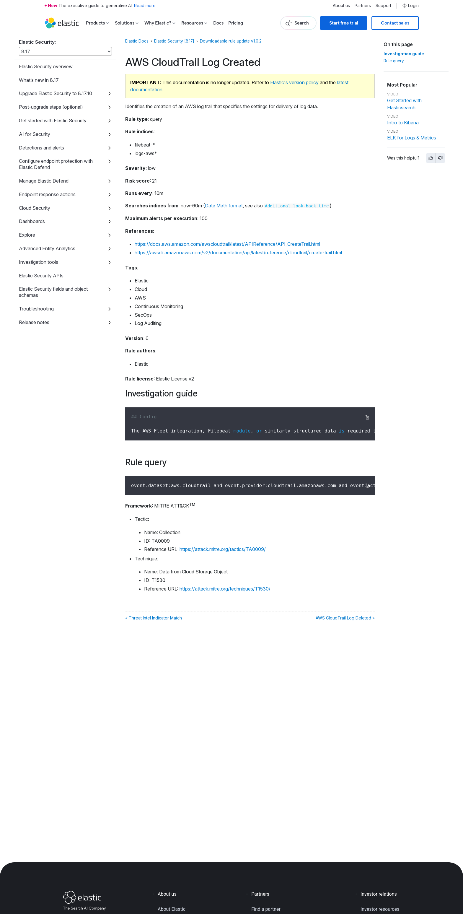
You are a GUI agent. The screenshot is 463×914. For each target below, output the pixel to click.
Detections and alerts (41, 148)
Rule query (394, 60)
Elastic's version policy (294, 82)
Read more (145, 5)
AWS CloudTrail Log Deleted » (345, 617)
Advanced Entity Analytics (47, 248)
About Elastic (171, 909)
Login (410, 5)
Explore (27, 235)
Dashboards (32, 221)
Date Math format (224, 206)
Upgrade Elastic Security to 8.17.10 (55, 93)
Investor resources (380, 909)
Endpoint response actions (47, 194)
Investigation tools (38, 262)
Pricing (235, 23)
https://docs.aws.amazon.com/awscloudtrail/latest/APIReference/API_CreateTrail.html (227, 244)
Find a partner (266, 909)
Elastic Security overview (46, 66)
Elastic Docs (137, 41)
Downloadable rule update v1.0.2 (231, 41)
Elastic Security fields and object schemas (53, 292)
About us (341, 6)
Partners (363, 6)
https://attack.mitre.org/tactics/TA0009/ (223, 549)
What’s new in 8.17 (39, 80)
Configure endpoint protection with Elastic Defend (56, 164)
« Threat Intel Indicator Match (153, 617)
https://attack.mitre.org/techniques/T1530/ (225, 589)
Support (383, 6)
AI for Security (34, 134)
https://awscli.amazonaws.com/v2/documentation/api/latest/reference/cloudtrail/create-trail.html (238, 253)
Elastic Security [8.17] (174, 41)
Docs (218, 23)
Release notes (34, 322)
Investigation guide (404, 53)
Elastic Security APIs (41, 276)
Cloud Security (34, 208)
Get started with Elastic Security (53, 120)
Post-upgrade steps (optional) (51, 107)
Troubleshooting (36, 309)
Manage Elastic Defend (44, 181)
